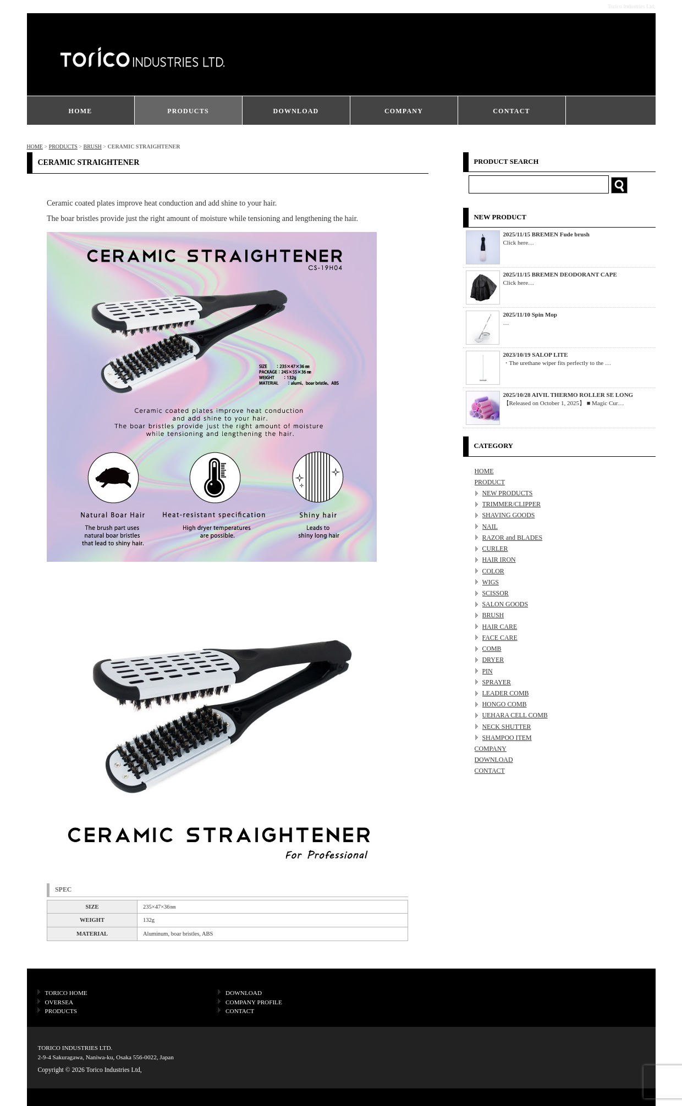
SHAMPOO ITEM (507, 738)
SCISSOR (495, 593)
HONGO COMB (504, 704)
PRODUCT (490, 482)
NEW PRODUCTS (507, 493)
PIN (487, 671)
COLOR (493, 571)
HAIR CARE (500, 627)
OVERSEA (59, 1002)
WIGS (490, 582)
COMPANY (403, 111)
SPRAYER (496, 682)
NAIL (490, 526)
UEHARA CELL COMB (515, 715)
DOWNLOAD (296, 111)
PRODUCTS (188, 111)
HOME (80, 111)
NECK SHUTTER (506, 727)
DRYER (493, 659)
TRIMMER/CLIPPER (511, 504)
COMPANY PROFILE (254, 1002)
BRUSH (92, 146)
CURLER (495, 548)
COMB (492, 648)
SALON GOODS (505, 604)
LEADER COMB (505, 693)
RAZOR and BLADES (512, 537)
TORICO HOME (66, 992)
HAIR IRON (499, 559)
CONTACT (511, 111)
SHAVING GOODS (508, 515)
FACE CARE (500, 638)
